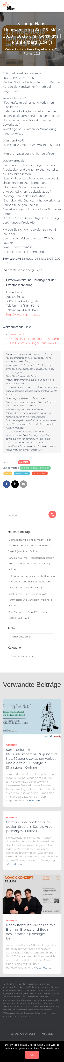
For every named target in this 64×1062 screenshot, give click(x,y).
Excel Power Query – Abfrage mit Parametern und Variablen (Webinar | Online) (30, 599)
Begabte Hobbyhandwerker (35, 468)
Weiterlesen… (34, 800)
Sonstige (23, 462)
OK (32, 1054)
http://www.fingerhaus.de (23, 314)
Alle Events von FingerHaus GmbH (32, 343)
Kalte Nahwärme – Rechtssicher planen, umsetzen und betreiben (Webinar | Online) (31, 563)
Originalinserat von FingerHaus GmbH (35, 338)
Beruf (8, 473)
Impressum (47, 1033)
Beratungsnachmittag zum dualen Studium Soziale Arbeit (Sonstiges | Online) (30, 826)
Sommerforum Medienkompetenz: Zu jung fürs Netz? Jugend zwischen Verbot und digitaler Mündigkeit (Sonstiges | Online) (31, 758)
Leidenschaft (39, 473)
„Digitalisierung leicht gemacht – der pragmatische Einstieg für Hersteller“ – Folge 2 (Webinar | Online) (30, 545)
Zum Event (16, 334)
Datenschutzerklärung (22, 1033)
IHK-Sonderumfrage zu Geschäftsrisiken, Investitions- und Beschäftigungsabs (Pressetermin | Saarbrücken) (31, 581)
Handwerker (22, 473)
